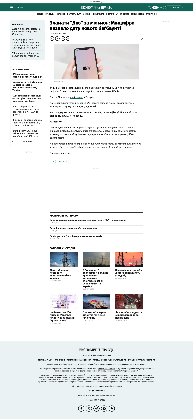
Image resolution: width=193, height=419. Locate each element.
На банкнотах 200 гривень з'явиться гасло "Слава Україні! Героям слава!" (62, 316)
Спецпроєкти (98, 14)
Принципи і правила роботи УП (141, 360)
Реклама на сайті (45, 360)
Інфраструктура (74, 14)
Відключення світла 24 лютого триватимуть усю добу (128, 273)
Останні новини (20, 69)
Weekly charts (122, 14)
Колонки (60, 14)
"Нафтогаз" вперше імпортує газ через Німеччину (94, 315)
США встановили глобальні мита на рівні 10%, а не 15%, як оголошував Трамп (26, 98)
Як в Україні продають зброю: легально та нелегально (128, 315)
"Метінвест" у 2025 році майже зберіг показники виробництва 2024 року (25, 133)
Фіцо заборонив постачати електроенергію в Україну (60, 274)
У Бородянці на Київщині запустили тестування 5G (25, 54)
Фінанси (86, 14)
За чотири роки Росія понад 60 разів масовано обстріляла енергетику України (27, 86)
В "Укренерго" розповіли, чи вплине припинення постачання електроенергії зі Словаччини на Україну (95, 278)
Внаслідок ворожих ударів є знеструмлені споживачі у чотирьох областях (27, 123)
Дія (53, 161)
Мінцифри (63, 161)
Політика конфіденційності (79, 360)
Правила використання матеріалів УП (109, 360)
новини (40, 14)
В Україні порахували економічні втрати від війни (27, 75)
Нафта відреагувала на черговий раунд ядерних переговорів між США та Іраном (25, 110)
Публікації (50, 14)
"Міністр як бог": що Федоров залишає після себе (76, 236)
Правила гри (151, 14)
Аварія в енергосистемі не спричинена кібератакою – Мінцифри (26, 32)
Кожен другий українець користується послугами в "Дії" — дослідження (88, 220)
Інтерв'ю (110, 14)
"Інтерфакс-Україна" (106, 369)
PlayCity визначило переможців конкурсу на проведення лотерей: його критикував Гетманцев (26, 43)
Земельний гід (137, 14)
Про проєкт (60, 360)
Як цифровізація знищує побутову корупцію (73, 228)
